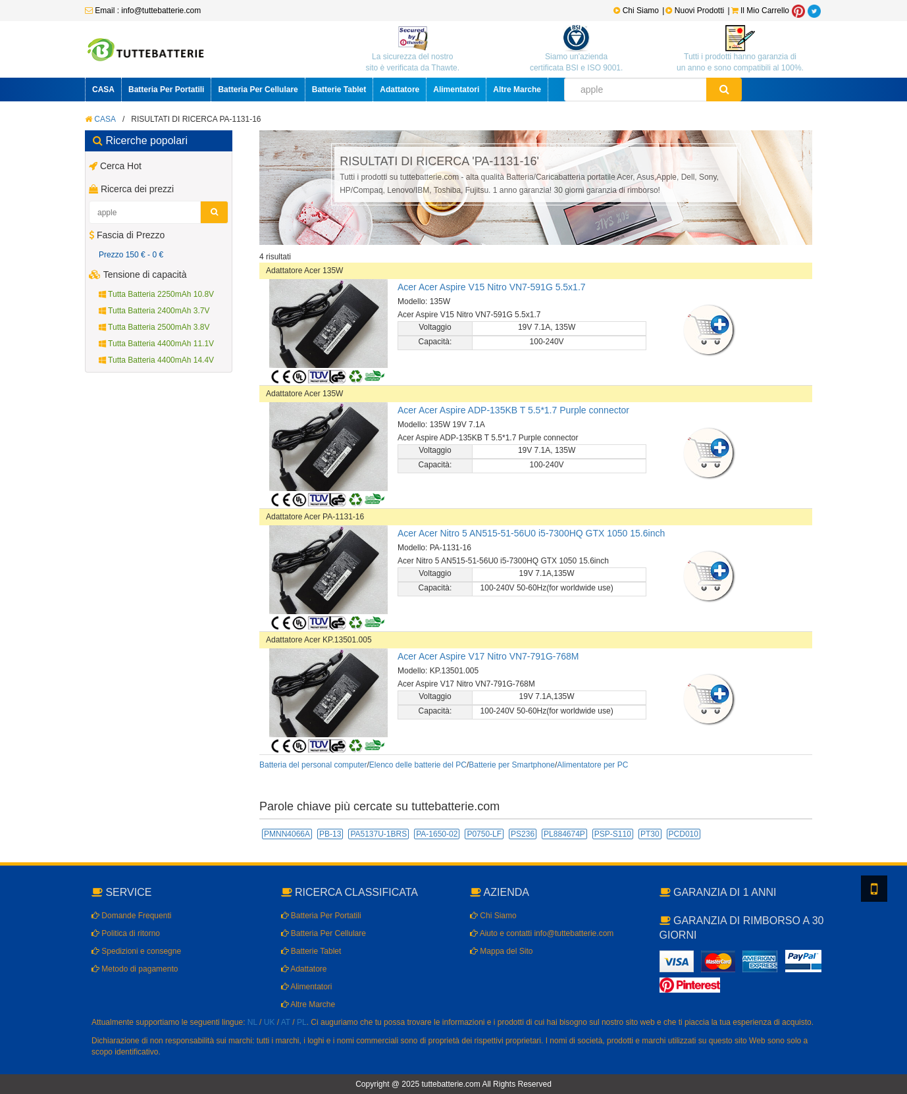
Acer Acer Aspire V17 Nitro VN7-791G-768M (488, 656)
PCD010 (683, 834)
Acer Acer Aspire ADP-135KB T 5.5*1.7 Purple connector (513, 410)
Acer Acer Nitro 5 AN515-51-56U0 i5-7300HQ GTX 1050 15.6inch (531, 533)
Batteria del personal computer (313, 764)
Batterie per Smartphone (512, 764)
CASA (103, 89)
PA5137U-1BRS (378, 834)
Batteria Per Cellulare (258, 89)
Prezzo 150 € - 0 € (131, 254)
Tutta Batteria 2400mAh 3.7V (154, 310)
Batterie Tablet (339, 89)
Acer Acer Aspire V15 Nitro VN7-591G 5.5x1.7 (492, 287)
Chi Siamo (636, 10)
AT (285, 1022)
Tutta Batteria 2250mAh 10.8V (156, 294)
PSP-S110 (612, 834)
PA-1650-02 (436, 834)
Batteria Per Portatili (166, 89)
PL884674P (564, 834)
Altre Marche (517, 89)
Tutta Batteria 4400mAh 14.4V (156, 360)
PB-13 (330, 834)
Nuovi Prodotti (695, 10)
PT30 (650, 834)
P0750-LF (484, 834)
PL (302, 1022)
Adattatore (399, 89)
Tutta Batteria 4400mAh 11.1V (156, 343)
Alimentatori (456, 89)
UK (269, 1022)
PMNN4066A (287, 834)
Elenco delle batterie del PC (418, 764)
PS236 (522, 834)
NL (252, 1022)
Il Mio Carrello (760, 10)
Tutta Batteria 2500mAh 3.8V (154, 327)
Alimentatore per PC (592, 764)
